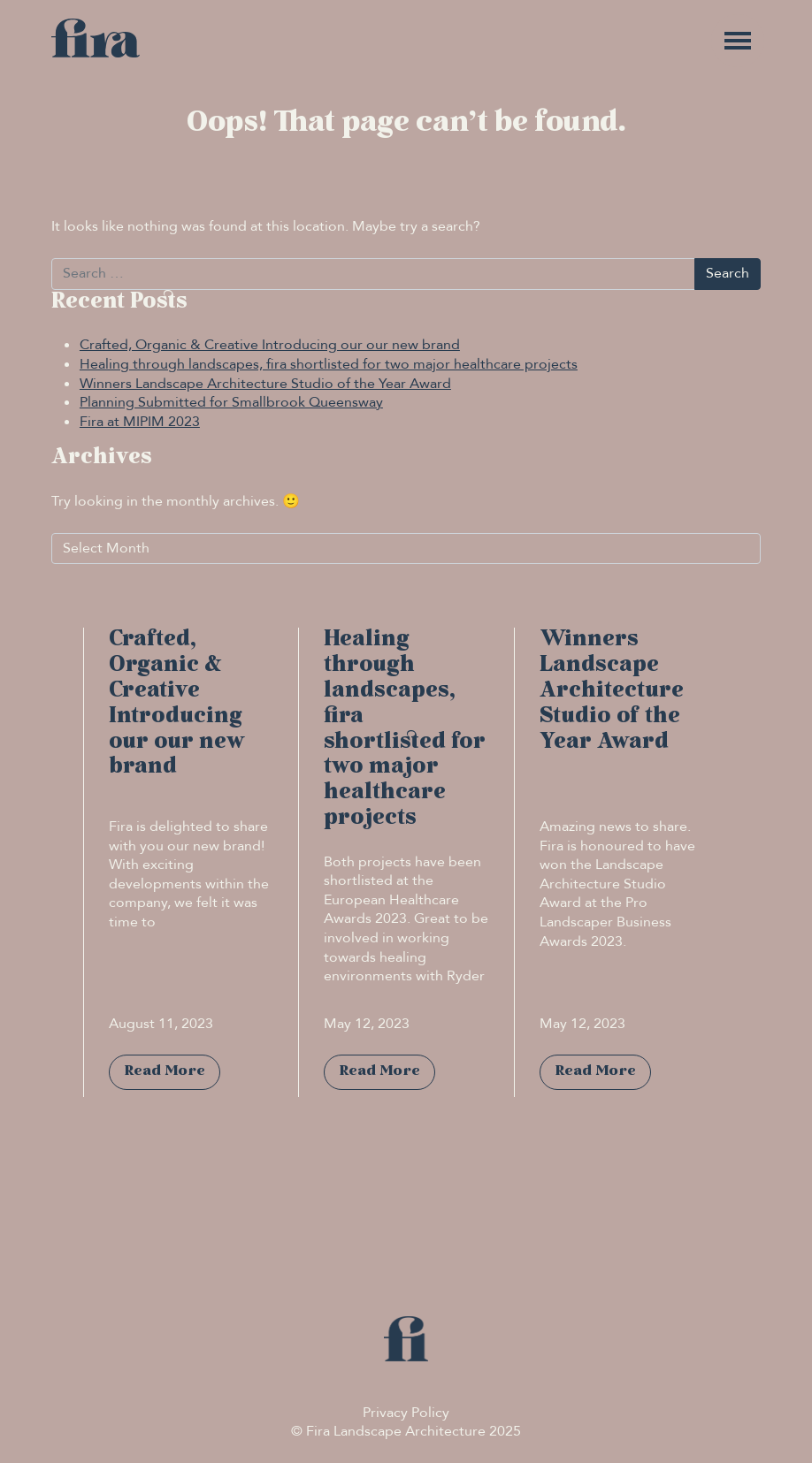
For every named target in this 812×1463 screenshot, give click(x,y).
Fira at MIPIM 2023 (140, 421)
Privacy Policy (406, 1412)
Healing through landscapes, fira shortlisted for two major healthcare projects (329, 364)
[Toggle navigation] (737, 40)
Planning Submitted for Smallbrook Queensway (231, 402)
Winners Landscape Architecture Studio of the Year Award (265, 383)
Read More (164, 1071)
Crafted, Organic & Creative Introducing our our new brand (270, 344)
